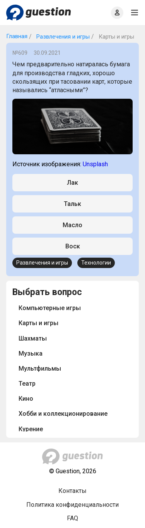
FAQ (72, 518)
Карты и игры (38, 323)
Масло (72, 225)
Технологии (96, 263)
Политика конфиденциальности (72, 504)
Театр (27, 383)
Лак (72, 182)
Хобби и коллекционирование (63, 413)
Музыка (31, 353)
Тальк (72, 203)
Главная (16, 36)
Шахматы (33, 338)
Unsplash (95, 164)
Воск (72, 246)
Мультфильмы (40, 368)
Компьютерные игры (50, 308)
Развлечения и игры (62, 36)
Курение (31, 429)
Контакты (72, 490)
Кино (26, 398)
